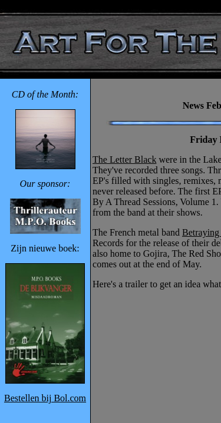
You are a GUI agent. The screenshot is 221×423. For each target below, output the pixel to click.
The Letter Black (124, 159)
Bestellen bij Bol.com (45, 398)
